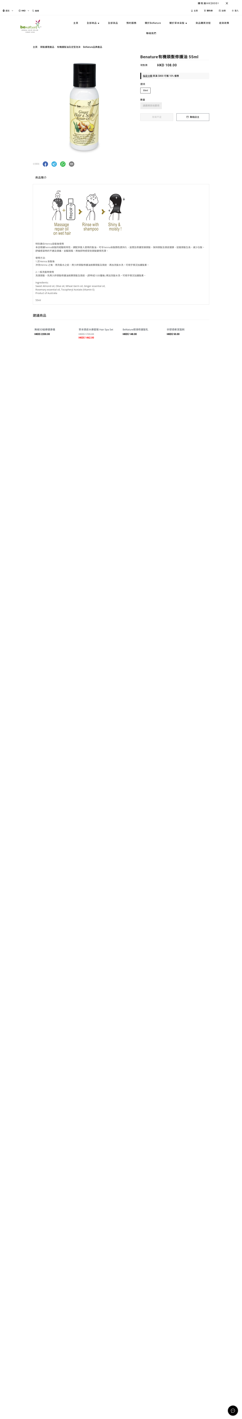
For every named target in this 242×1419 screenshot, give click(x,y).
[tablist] (121, 178)
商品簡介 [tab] (41, 177)
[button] (45, 164)
